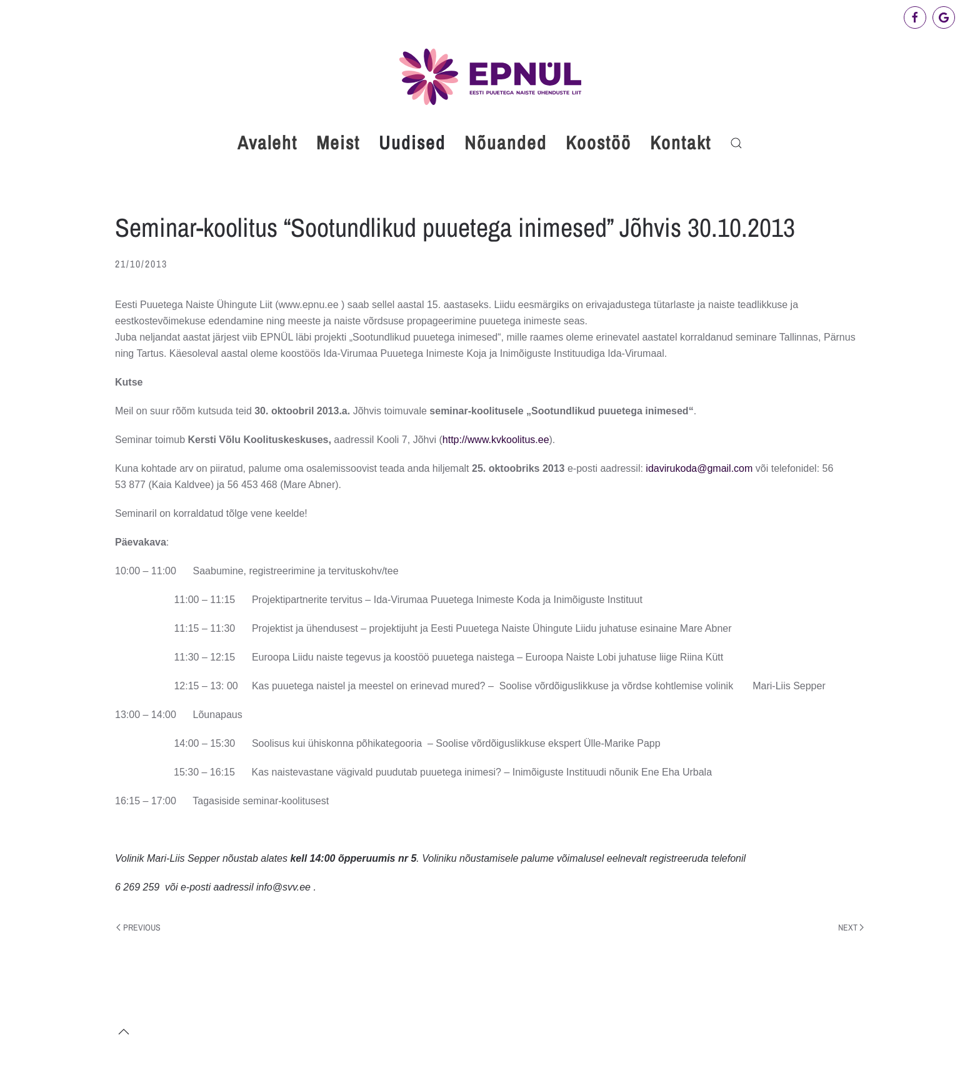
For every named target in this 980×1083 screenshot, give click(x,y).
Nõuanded (505, 142)
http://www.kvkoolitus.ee (495, 439)
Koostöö (598, 142)
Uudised (412, 142)
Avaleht (268, 142)
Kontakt (680, 142)
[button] (736, 143)
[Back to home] (490, 76)
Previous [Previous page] (138, 927)
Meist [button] (338, 142)
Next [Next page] (851, 927)
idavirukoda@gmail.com (699, 468)
